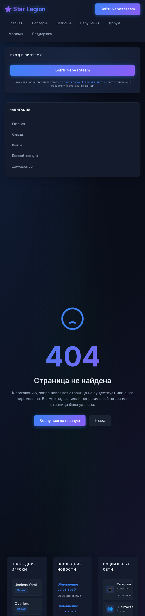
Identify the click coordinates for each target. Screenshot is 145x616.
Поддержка (42, 34)
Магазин (16, 34)
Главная (16, 23)
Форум (114, 23)
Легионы (63, 23)
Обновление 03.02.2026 (67, 608)
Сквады (18, 134)
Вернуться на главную (60, 420)
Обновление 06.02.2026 (67, 586)
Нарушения (89, 23)
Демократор (22, 166)
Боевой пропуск (25, 156)
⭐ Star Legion (25, 9)
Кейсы (17, 145)
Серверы (39, 23)
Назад (100, 420)
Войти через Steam (117, 9)
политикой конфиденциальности (83, 82)
